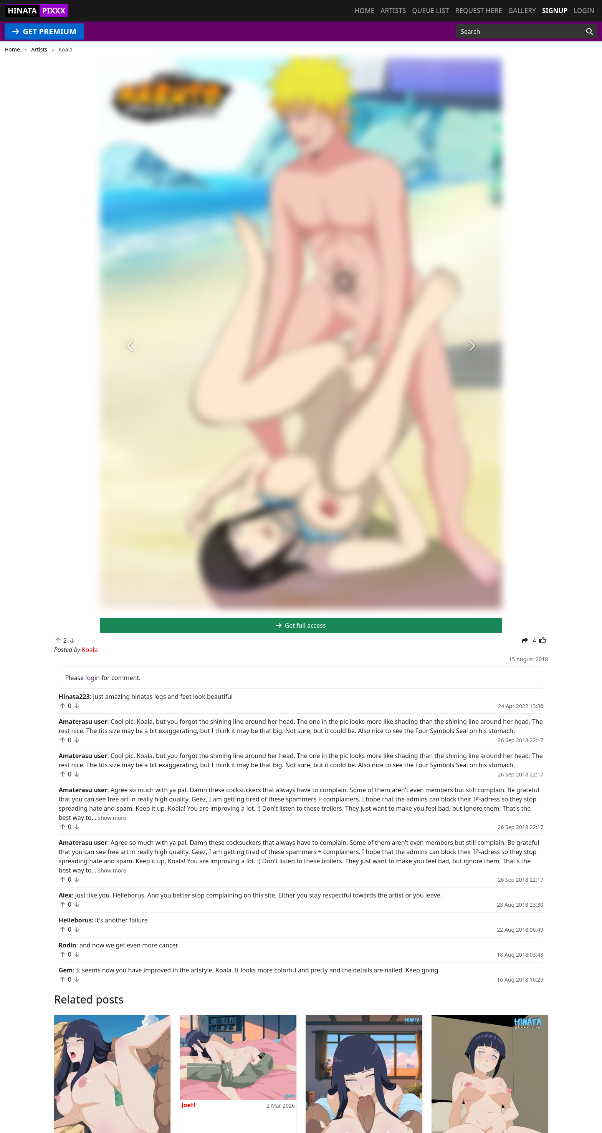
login (92, 677)
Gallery (522, 10)
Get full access (301, 625)
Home (364, 10)
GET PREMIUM (44, 31)
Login (584, 10)
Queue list (430, 10)
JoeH (188, 1105)
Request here (478, 10)
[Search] (589, 31)
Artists (393, 10)
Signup (554, 10)
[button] (130, 346)
